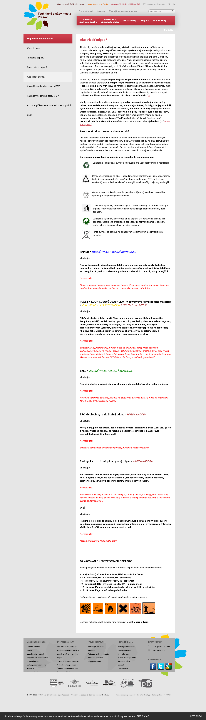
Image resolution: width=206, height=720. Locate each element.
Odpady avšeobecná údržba (88, 20)
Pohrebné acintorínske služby (110, 20)
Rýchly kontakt (155, 642)
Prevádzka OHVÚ (65, 642)
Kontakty (168, 30)
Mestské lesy (129, 20)
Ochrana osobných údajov (99, 695)
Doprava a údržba (64, 672)
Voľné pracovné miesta (36, 665)
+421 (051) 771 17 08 (161, 647)
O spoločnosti (86, 11)
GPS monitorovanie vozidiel (153, 4)
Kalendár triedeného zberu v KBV (43, 86)
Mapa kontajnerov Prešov (98, 4)
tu (149, 95)
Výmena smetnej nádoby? (68, 661)
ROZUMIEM (196, 716)
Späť (29, 115)
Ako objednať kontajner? (67, 647)
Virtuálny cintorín (94, 661)
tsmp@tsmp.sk (159, 650)
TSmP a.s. (42, 695)
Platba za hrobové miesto (98, 654)
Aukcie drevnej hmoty (127, 658)
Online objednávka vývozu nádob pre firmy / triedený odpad (68, 654)
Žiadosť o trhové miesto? (67, 668)
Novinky (101, 11)
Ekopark (145, 20)
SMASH (168, 695)
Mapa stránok (32, 672)
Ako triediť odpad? (36, 77)
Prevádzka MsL (125, 642)
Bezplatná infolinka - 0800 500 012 (125, 4)
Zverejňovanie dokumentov (123, 11)
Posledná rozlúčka (95, 658)
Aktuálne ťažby (124, 661)
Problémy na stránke (79, 695)
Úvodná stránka (33, 647)
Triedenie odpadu (35, 57)
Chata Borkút (123, 668)
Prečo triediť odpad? (37, 67)
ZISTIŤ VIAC (143, 716)
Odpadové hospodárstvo (67, 665)
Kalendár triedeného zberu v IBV (43, 96)
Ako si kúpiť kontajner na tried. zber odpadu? (49, 105)
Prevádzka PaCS (96, 642)
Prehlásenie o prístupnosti (59, 695)
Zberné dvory (159, 20)
